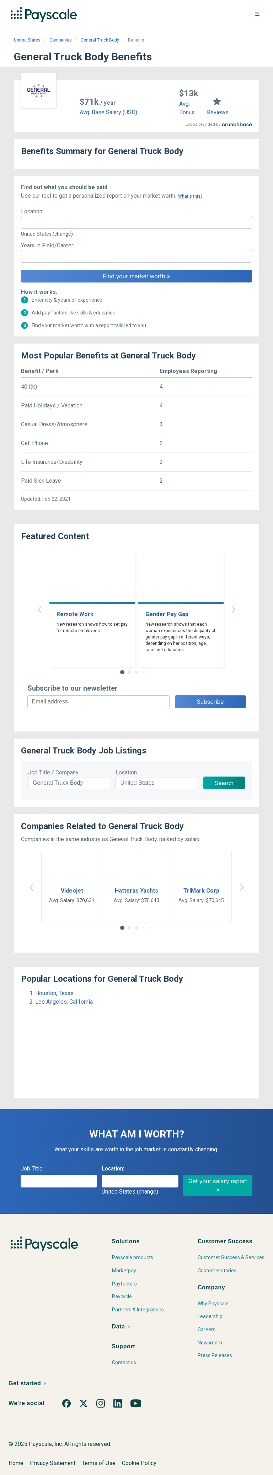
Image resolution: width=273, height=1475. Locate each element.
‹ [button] (39, 608)
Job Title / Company (53, 772)
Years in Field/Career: (47, 245)
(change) (63, 234)
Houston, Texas (54, 993)
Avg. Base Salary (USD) (108, 112)
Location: (32, 211)
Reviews (218, 112)
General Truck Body (100, 40)
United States (27, 40)
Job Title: (32, 1168)
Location (126, 772)
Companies (60, 40)
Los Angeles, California (64, 1001)
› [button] (233, 608)
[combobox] (136, 222)
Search (224, 782)
